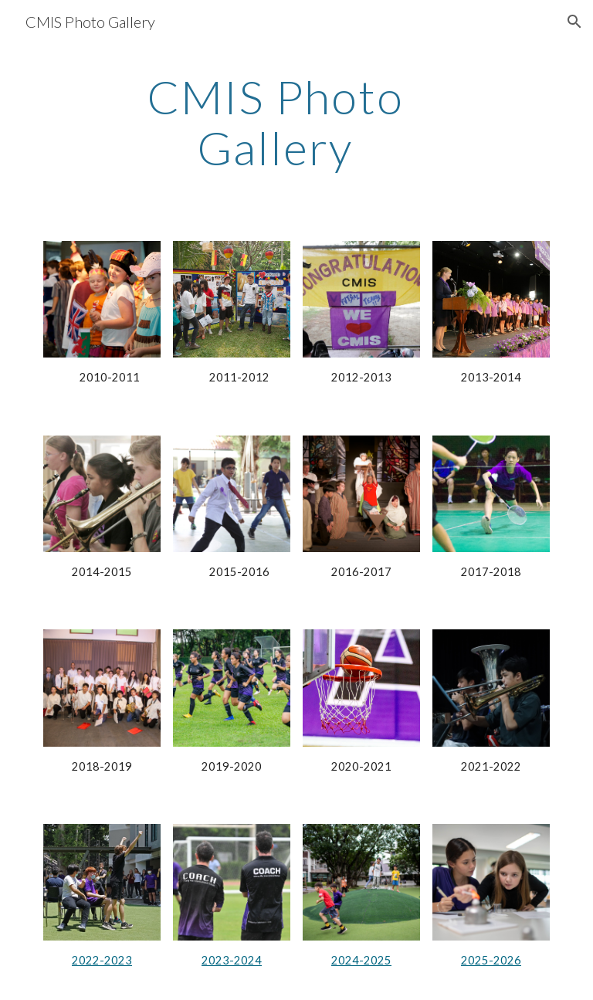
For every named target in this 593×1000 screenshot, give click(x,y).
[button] (574, 21)
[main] (274, 122)
